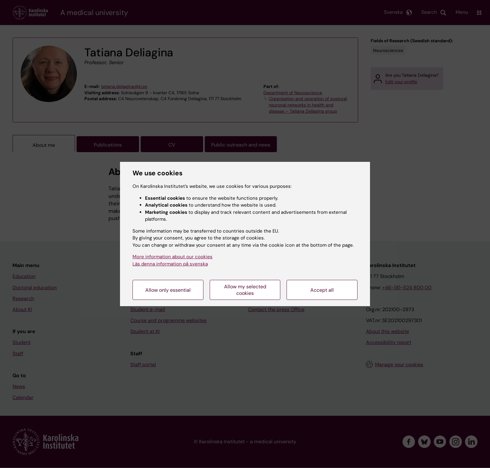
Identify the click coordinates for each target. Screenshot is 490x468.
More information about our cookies (172, 257)
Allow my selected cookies (245, 289)
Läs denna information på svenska (170, 264)
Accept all (322, 290)
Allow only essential (168, 290)
